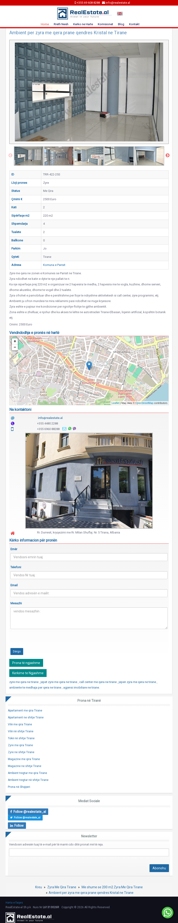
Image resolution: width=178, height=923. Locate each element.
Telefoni (15, 567)
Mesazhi (16, 603)
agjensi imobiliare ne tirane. (81, 687)
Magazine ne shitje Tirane (24, 766)
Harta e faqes (14, 902)
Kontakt (134, 24)
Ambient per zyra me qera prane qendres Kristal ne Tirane (91, 893)
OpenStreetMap (144, 403)
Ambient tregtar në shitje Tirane (28, 780)
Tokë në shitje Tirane (21, 738)
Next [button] (167, 155)
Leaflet (115, 403)
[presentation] (45, 642)
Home (45, 24)
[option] (29, 156)
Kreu (38, 887)
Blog (121, 24)
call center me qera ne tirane (98, 682)
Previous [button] (10, 155)
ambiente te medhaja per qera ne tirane (35, 687)
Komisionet (105, 24)
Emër (13, 549)
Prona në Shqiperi (19, 787)
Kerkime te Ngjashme (28, 673)
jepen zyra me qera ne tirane (138, 682)
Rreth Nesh (61, 24)
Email (14, 585)
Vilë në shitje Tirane (20, 731)
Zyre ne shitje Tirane (21, 752)
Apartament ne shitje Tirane (26, 717)
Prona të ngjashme (26, 663)
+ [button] (15, 341)
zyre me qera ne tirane (24, 682)
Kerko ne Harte (83, 24)
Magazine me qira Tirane (24, 759)
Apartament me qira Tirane (25, 710)
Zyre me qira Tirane (20, 745)
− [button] (15, 347)
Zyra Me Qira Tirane (61, 887)
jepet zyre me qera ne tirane (59, 682)
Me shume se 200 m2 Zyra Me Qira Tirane (112, 887)
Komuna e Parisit (54, 265)
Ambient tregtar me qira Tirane (27, 773)
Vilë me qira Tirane (20, 724)
